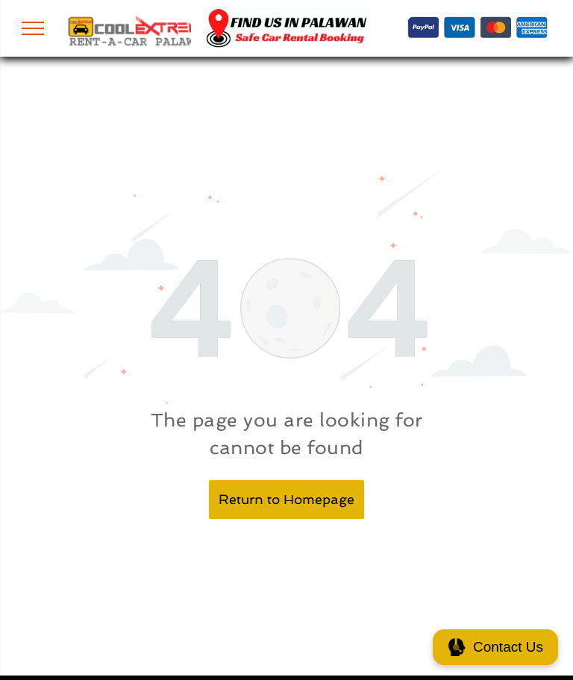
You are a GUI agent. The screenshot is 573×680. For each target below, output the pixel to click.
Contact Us (495, 647)
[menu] (32, 28)
